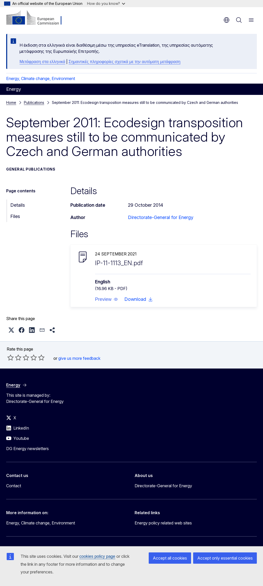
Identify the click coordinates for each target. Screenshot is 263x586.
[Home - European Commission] (37, 18)
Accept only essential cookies (225, 558)
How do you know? (106, 3)
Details (17, 205)
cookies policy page (97, 556)
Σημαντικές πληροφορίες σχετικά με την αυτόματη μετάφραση (124, 61)
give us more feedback (79, 358)
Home (11, 102)
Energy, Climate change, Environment (40, 78)
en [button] (226, 20)
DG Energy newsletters (27, 448)
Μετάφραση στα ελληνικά (42, 61)
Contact (13, 485)
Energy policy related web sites (163, 522)
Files (15, 216)
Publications (34, 102)
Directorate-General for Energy (160, 217)
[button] (106, 299)
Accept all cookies (170, 558)
